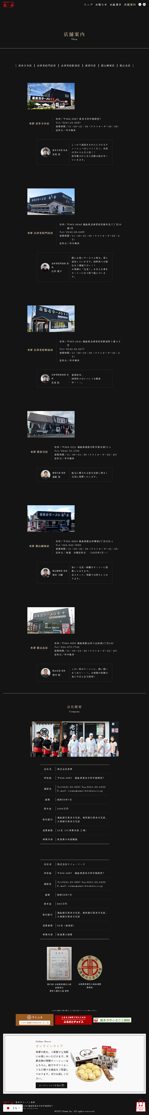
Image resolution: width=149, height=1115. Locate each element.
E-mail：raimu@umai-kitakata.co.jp (80, 790)
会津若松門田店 (46, 65)
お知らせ (101, 4)
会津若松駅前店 (70, 65)
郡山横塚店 (108, 65)
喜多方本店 (25, 65)
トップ (88, 4)
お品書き (116, 4)
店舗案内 (130, 4)
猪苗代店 (90, 65)
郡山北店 (125, 65)
